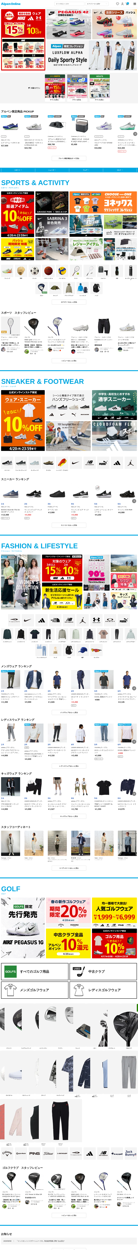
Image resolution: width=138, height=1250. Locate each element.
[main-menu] (135, 4)
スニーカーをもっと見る (69, 525)
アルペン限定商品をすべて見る (69, 158)
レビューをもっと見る (69, 361)
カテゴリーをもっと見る (69, 302)
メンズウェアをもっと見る (69, 712)
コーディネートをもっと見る (69, 868)
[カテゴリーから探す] (97, 4)
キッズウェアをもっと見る (69, 816)
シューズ (51, 170)
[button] (135, 134)
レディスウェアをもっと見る (69, 766)
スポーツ (17, 170)
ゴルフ (119, 170)
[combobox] (69, 4)
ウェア (85, 170)
